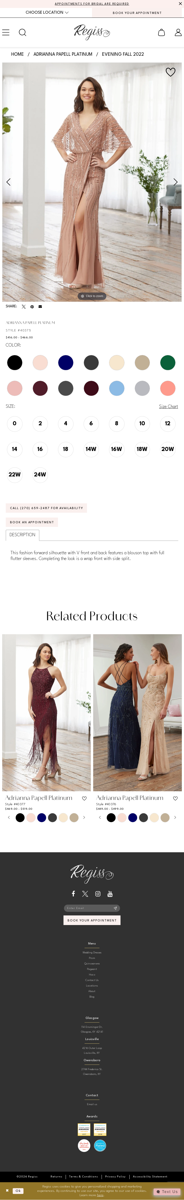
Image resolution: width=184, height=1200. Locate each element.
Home (17, 54)
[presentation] (46, 713)
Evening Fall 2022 (123, 54)
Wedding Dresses (92, 952)
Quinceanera (92, 963)
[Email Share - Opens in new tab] (40, 307)
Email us (92, 1104)
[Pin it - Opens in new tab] (32, 307)
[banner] (92, 32)
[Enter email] (92, 908)
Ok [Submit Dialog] (18, 1191)
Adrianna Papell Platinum (63, 54)
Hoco (92, 975)
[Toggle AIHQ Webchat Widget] (167, 1191)
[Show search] (22, 32)
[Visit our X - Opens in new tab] (85, 894)
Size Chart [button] (168, 407)
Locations (92, 986)
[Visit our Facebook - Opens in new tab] (73, 894)
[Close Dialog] (7, 1191)
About (91, 991)
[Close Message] (180, 4)
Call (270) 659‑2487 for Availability (47, 508)
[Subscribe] (115, 908)
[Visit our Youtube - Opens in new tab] (110, 894)
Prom (92, 958)
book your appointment (92, 920)
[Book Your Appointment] (137, 13)
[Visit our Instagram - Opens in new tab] (97, 894)
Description (22, 535)
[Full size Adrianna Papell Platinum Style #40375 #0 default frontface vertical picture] (92, 182)
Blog (92, 997)
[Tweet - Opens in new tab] (24, 307)
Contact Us (91, 980)
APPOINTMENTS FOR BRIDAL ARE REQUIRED (92, 4)
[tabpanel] (92, 182)
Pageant (92, 969)
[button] (161, 32)
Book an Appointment (32, 522)
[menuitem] (47, 13)
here (100, 1195)
